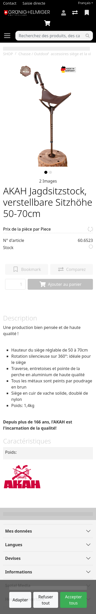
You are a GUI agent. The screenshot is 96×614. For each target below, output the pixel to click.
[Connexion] (63, 13)
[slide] (45, 172)
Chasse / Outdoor (33, 53)
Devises (12, 558)
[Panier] (48, 23)
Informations (18, 572)
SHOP (8, 53)
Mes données (18, 531)
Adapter (20, 600)
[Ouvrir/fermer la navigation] (9, 36)
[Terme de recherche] (49, 36)
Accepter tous (73, 600)
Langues (13, 544)
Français (84, 3)
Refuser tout (45, 600)
